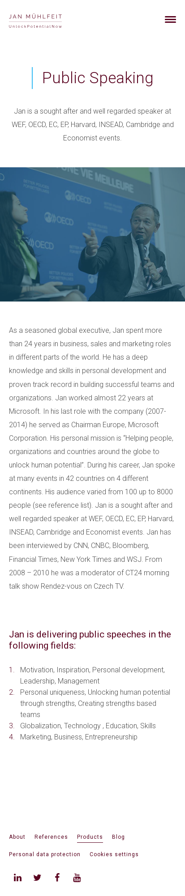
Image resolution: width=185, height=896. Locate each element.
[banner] (46, 19)
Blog (118, 837)
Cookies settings (114, 854)
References (51, 837)
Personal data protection (45, 854)
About (17, 837)
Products (90, 837)
